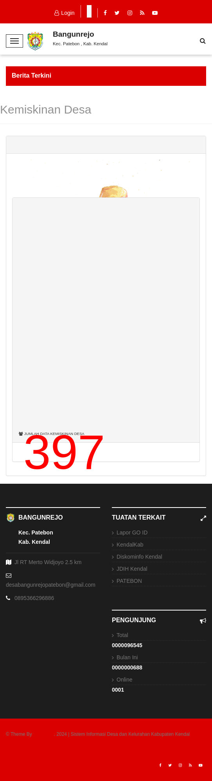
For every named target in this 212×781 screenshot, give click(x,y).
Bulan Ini (127, 657)
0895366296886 (34, 598)
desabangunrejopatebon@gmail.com (50, 585)
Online (124, 679)
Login (64, 13)
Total (122, 635)
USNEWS (43, 734)
